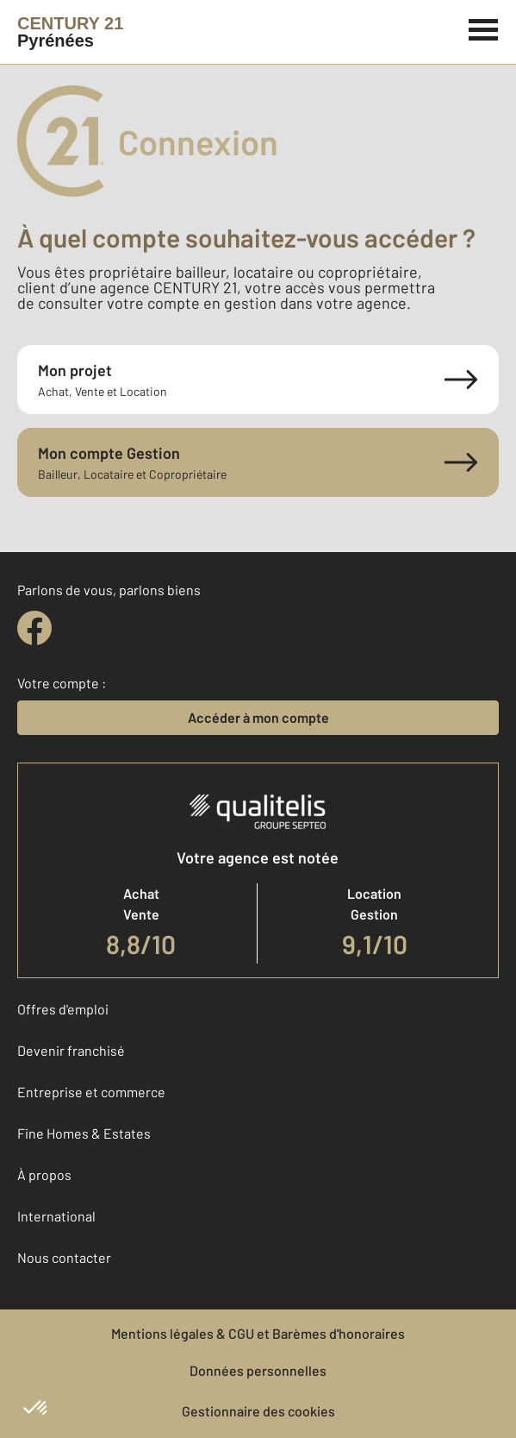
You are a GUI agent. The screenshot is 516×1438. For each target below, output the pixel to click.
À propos (44, 1174)
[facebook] (34, 628)
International (56, 1216)
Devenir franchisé (71, 1050)
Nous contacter (64, 1257)
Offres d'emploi (63, 1009)
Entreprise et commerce (91, 1091)
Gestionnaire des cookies (258, 1411)
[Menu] (484, 28)
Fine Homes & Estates (84, 1133)
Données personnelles (258, 1370)
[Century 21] (70, 32)
